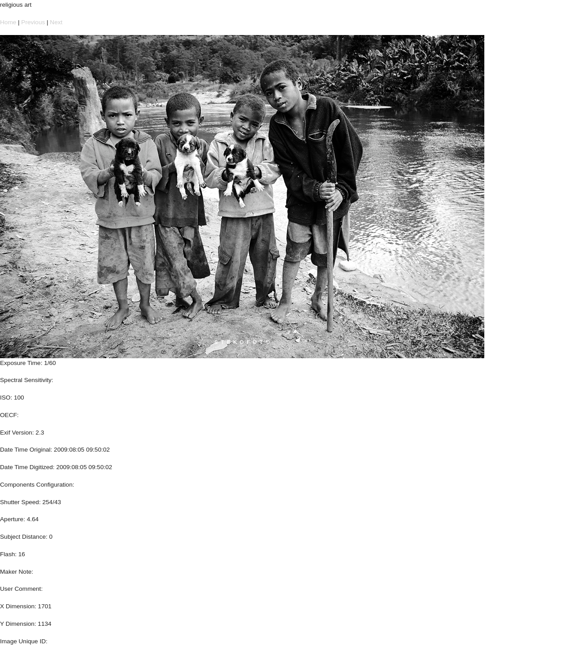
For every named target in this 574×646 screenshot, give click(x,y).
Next (56, 22)
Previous (33, 22)
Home (8, 22)
